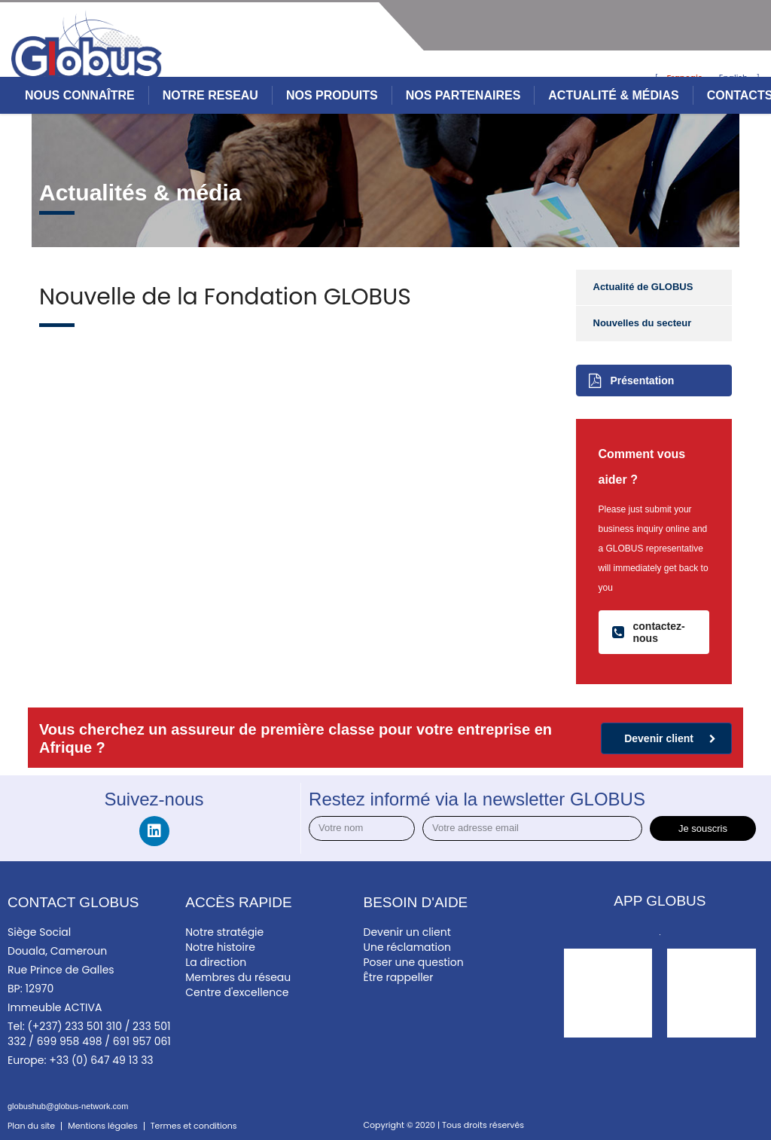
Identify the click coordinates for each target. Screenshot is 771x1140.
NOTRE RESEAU (210, 95)
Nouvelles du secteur (642, 323)
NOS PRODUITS (332, 95)
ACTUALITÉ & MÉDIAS (613, 95)
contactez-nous (648, 632)
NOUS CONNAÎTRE (80, 95)
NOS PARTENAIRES (463, 95)
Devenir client (670, 738)
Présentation (632, 380)
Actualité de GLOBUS (643, 286)
